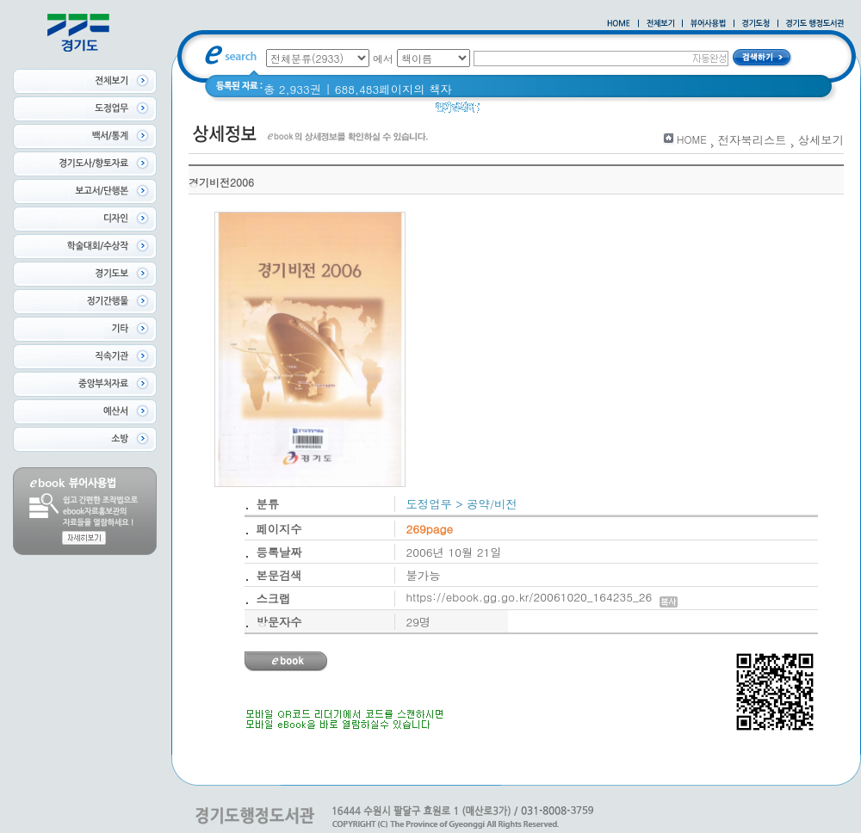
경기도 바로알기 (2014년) (652, 111)
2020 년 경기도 (531, 111)
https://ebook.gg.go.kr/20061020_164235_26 (542, 597)
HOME (692, 139)
